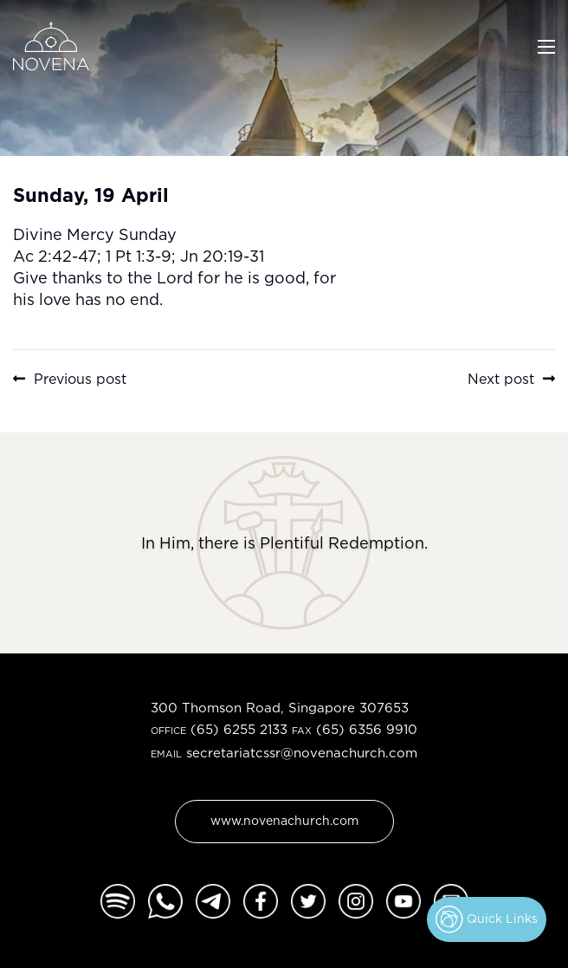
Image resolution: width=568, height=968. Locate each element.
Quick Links (487, 919)
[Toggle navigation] (546, 45)
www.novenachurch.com (284, 820)
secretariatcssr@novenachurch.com (301, 752)
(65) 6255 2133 (238, 729)
